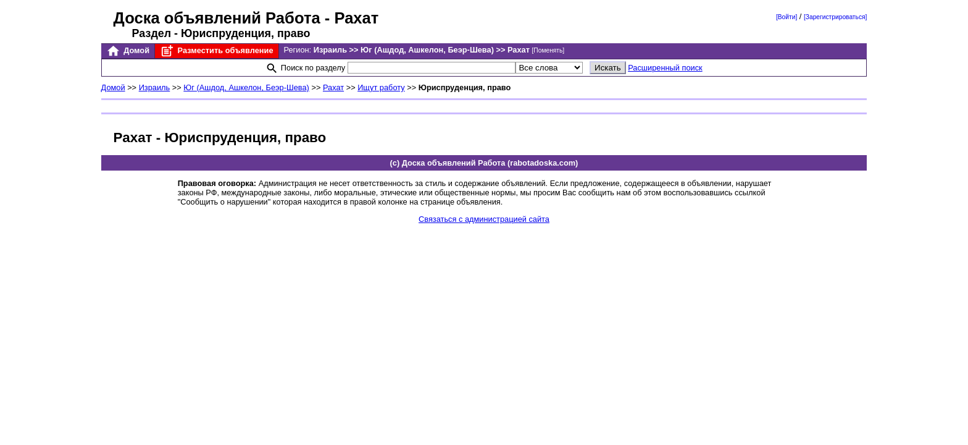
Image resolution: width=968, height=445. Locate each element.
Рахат (333, 87)
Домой (127, 51)
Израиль (154, 87)
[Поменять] (548, 50)
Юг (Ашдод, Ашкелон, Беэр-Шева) (246, 87)
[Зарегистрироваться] (835, 17)
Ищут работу (381, 87)
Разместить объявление (216, 51)
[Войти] (786, 17)
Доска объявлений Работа (217, 18)
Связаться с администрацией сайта (484, 219)
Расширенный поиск (665, 67)
